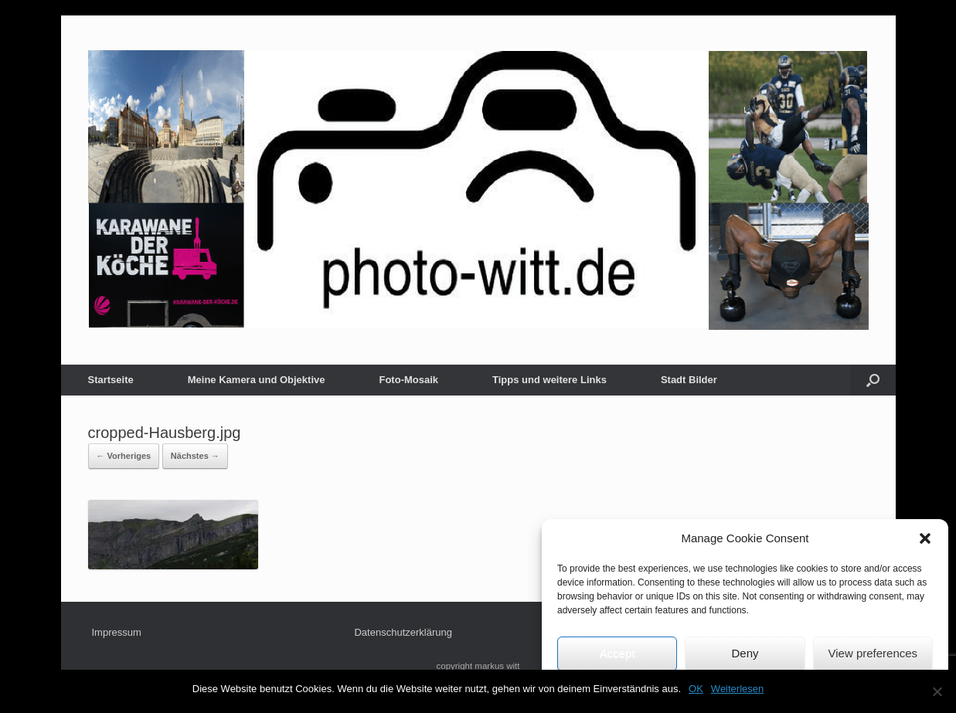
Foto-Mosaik (408, 379)
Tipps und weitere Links (549, 379)
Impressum (116, 632)
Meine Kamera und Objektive (256, 379)
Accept (617, 653)
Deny (744, 653)
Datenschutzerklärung (402, 632)
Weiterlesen (737, 688)
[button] (925, 538)
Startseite (111, 379)
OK (696, 688)
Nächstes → (195, 455)
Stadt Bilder (689, 379)
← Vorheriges (124, 455)
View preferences (873, 653)
